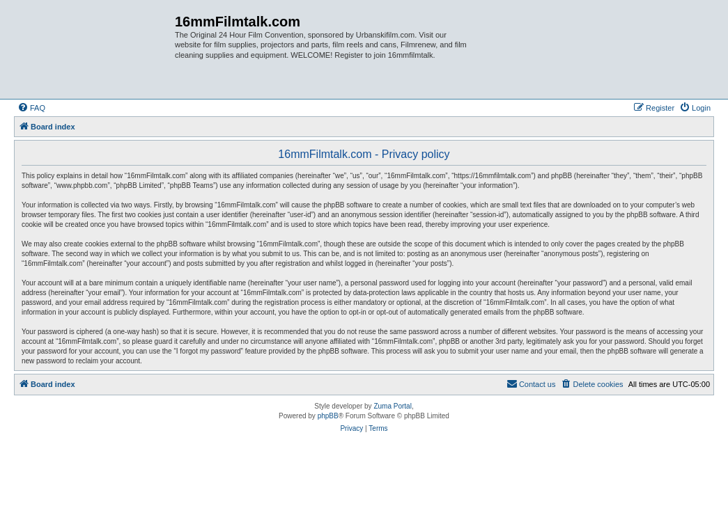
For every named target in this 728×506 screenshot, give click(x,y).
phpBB (328, 416)
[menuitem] (31, 108)
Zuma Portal (392, 406)
